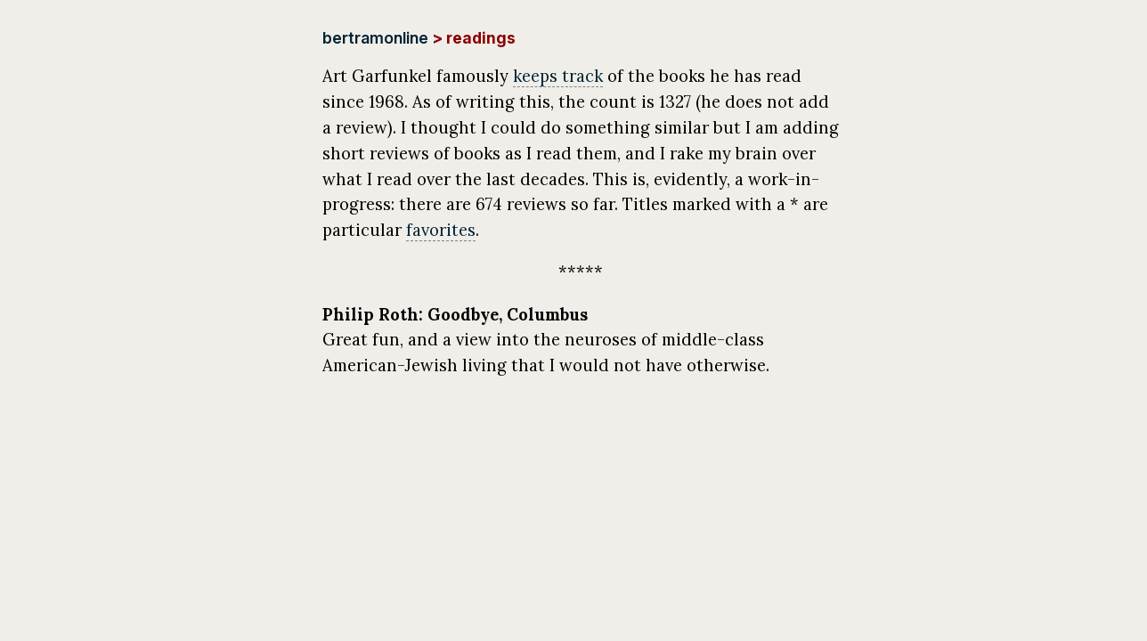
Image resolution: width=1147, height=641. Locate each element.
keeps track (558, 75)
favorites (441, 229)
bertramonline (375, 37)
